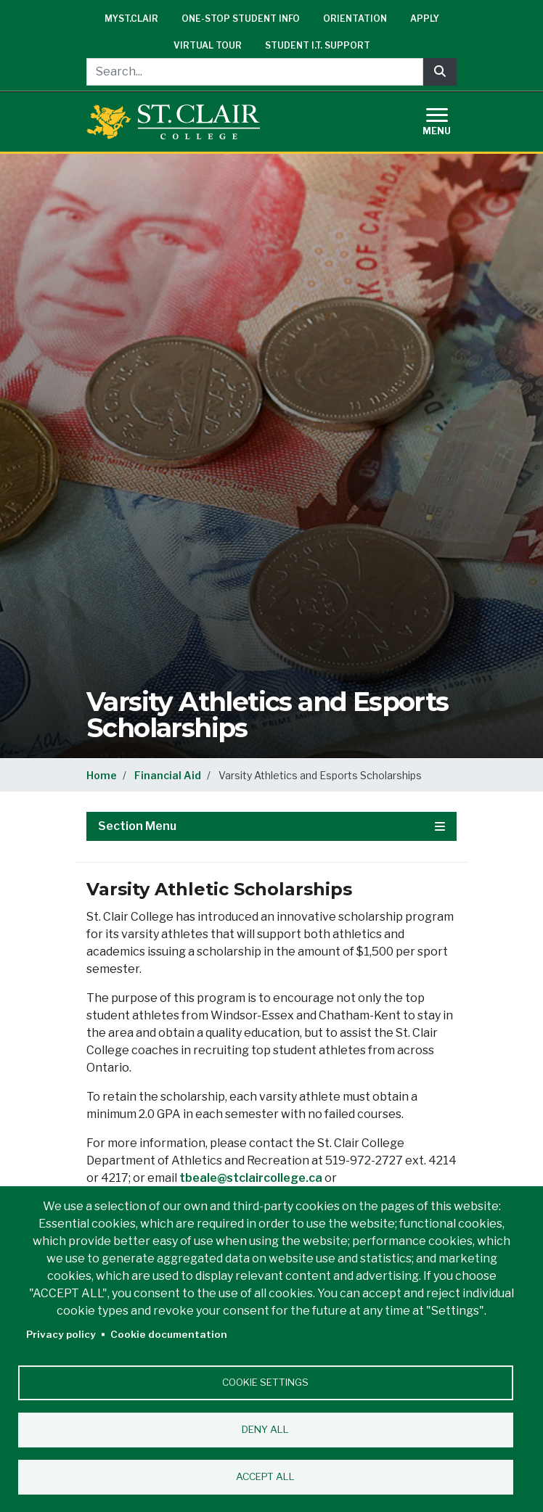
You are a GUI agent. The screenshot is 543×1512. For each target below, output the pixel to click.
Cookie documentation (168, 1334)
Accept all (265, 1476)
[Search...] (254, 72)
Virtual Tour (207, 45)
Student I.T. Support (317, 45)
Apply (424, 18)
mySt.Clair (131, 18)
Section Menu (271, 826)
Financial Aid (167, 775)
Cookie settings (265, 1382)
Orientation (355, 18)
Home (101, 775)
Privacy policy (61, 1334)
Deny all (265, 1429)
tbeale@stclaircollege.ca (250, 1178)
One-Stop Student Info (240, 18)
